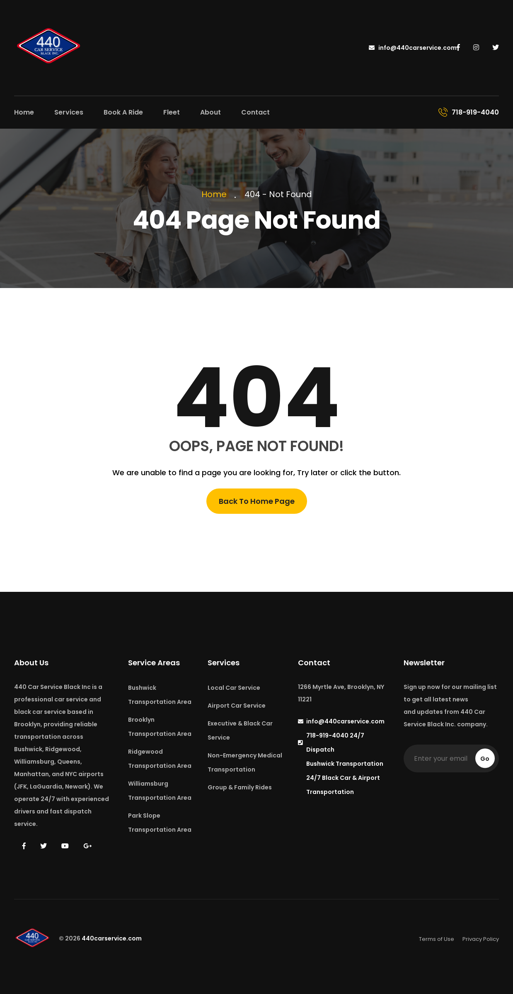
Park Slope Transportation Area (159, 822)
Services (68, 112)
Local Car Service (234, 688)
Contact (255, 112)
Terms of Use (436, 939)
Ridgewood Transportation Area (159, 758)
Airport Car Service (237, 705)
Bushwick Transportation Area (159, 695)
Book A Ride (123, 112)
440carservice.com (112, 939)
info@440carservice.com (413, 48)
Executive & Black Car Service (240, 730)
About (210, 112)
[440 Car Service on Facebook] (459, 47)
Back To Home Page (257, 501)
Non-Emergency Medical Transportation (245, 762)
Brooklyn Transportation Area (159, 727)
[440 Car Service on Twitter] (495, 47)
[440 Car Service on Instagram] (477, 47)
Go (484, 759)
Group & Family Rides (240, 787)
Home (24, 112)
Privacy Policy (480, 939)
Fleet (171, 112)
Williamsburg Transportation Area (159, 790)
